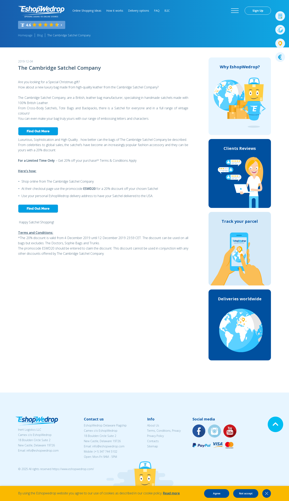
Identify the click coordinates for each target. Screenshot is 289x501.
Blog (40, 35)
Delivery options (138, 10)
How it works (114, 10)
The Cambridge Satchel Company (69, 35)
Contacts (153, 441)
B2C (167, 10)
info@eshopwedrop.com (42, 450)
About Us (153, 425)
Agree (216, 493)
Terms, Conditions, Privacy (164, 430)
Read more (171, 493)
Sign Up (257, 10)
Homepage (25, 35)
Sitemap (152, 446)
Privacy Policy (155, 436)
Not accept (245, 493)
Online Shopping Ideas (86, 10)
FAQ (157, 10)
